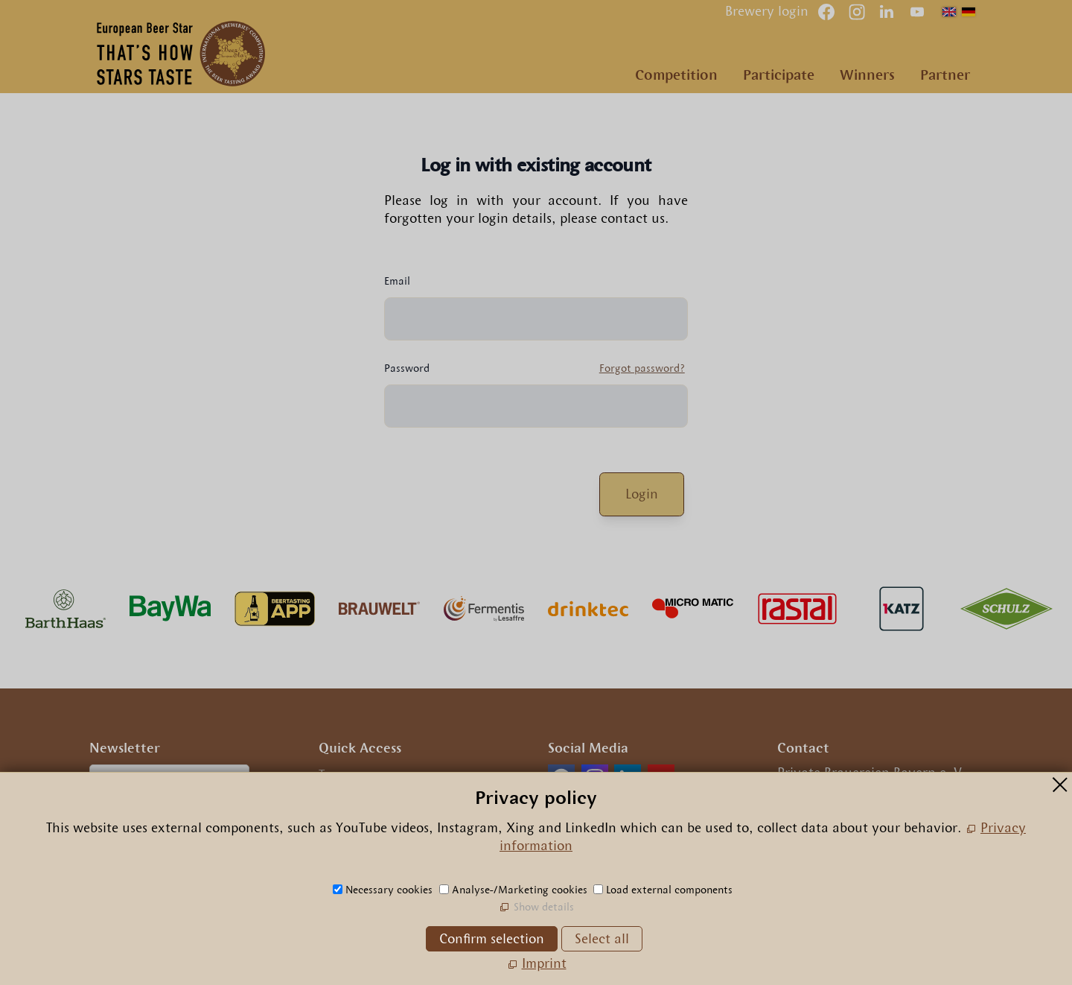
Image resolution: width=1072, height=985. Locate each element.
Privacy (341, 819)
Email (379, 281)
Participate (778, 74)
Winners (867, 74)
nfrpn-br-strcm (882, 849)
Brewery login (766, 11)
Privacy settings (367, 840)
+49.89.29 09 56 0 (842, 827)
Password (389, 368)
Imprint (341, 797)
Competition (676, 74)
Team (334, 775)
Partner (945, 74)
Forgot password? (623, 368)
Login (623, 494)
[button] (917, 12)
